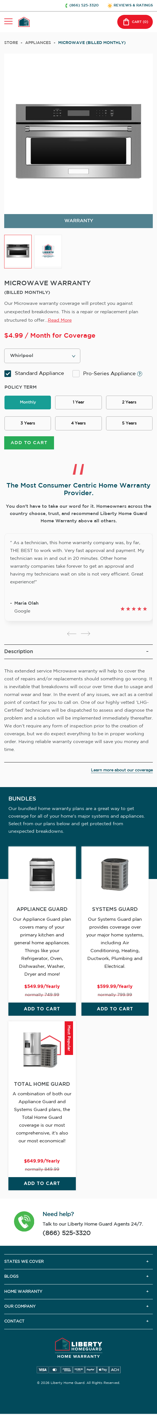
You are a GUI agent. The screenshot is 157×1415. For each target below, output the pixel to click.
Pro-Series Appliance (107, 373)
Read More (60, 320)
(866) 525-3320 (67, 1233)
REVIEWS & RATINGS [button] (133, 5)
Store (11, 43)
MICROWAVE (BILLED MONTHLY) (92, 43)
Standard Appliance (34, 373)
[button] (24, 1222)
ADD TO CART (29, 443)
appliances (38, 43)
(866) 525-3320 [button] (84, 5)
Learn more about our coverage (122, 770)
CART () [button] (135, 22)
